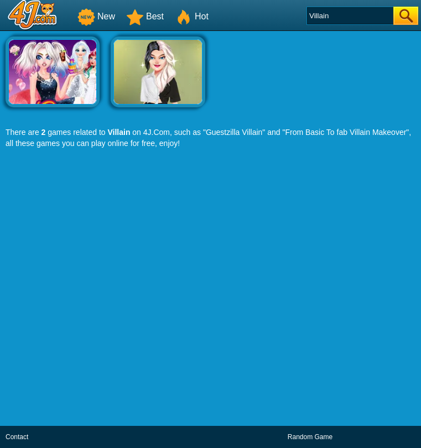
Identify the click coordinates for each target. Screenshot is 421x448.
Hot (192, 16)
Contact (17, 437)
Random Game (310, 437)
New (96, 16)
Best (145, 16)
